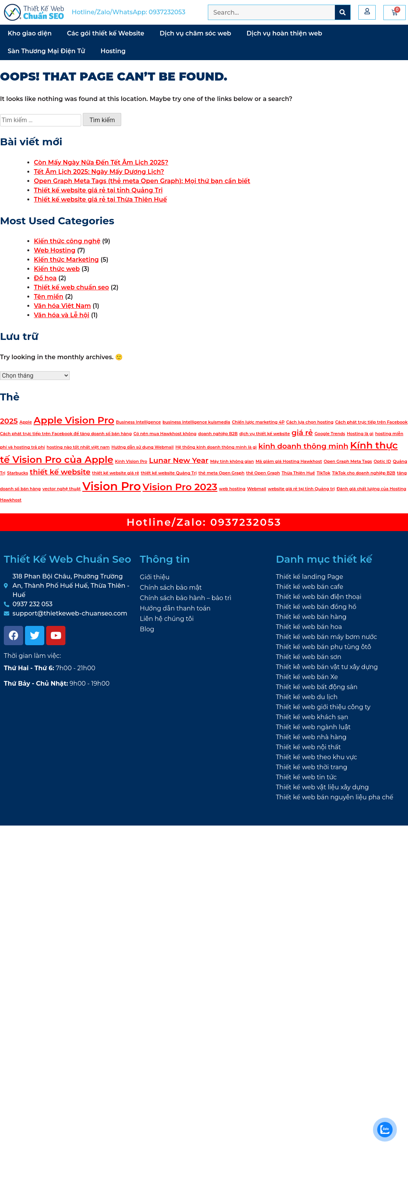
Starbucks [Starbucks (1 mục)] (17, 473)
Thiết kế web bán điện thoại (318, 596)
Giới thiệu (154, 577)
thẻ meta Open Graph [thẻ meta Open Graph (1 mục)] (221, 473)
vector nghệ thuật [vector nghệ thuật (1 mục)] (61, 488)
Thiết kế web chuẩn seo (71, 287)
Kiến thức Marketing (66, 259)
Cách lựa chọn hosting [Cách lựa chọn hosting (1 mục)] (310, 422)
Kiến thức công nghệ (67, 241)
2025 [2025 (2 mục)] (9, 421)
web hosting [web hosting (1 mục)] (232, 488)
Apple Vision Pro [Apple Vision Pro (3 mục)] (73, 420)
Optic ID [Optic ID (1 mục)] (382, 461)
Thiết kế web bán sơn (308, 657)
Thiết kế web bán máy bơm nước (326, 637)
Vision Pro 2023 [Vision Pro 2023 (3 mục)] (179, 487)
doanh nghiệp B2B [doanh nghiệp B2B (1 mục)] (218, 433)
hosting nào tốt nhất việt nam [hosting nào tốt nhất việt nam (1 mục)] (78, 447)
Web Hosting (54, 250)
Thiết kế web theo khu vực (316, 757)
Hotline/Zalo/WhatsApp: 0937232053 (128, 12)
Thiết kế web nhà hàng (311, 737)
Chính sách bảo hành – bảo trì (185, 598)
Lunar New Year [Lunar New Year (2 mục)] (179, 460)
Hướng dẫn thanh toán (175, 608)
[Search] (342, 12)
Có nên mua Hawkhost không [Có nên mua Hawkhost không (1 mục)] (165, 433)
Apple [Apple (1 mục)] (26, 422)
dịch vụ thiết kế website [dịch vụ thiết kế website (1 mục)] (264, 433)
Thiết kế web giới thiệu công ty (323, 707)
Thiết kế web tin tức (306, 777)
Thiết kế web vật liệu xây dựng (322, 787)
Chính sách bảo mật (171, 587)
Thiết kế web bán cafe (309, 586)
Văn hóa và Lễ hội (61, 315)
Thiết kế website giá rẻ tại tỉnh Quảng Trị (98, 190)
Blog (147, 629)
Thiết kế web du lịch (307, 697)
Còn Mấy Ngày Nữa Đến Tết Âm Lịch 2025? (101, 162)
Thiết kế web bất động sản (317, 687)
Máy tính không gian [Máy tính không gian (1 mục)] (232, 461)
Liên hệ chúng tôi (167, 618)
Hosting (112, 51)
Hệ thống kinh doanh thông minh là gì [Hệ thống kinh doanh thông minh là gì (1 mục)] (216, 447)
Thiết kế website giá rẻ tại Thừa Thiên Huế (100, 199)
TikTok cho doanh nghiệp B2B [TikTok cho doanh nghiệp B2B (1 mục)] (363, 473)
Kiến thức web (57, 268)
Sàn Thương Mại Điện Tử (46, 51)
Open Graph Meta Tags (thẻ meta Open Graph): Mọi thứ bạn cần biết (142, 181)
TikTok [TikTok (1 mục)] (324, 473)
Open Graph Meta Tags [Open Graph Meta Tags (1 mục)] (348, 461)
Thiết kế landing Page (309, 576)
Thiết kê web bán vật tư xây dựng (327, 667)
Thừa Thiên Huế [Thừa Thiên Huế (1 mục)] (298, 473)
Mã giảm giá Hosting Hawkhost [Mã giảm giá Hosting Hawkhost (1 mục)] (289, 461)
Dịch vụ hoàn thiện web (284, 33)
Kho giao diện (30, 33)
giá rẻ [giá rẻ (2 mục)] (302, 432)
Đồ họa (45, 278)
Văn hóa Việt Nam (62, 305)
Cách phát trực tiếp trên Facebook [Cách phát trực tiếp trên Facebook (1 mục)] (371, 422)
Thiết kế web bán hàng (311, 617)
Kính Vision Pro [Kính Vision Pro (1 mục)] (131, 461)
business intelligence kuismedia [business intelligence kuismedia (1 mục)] (196, 422)
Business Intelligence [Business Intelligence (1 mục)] (138, 422)
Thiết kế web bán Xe (307, 677)
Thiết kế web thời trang (312, 767)
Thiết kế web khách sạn (312, 717)
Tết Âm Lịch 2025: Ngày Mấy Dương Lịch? (99, 171)
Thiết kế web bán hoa (309, 627)
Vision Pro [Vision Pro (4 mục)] (111, 486)
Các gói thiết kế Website (105, 33)
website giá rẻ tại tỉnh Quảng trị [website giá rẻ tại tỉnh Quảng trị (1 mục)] (301, 488)
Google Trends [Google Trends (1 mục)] (329, 433)
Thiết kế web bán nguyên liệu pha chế (334, 797)
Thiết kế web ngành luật (313, 727)
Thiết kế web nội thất (308, 747)
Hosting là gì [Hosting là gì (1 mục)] (360, 433)
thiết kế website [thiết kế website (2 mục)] (60, 471)
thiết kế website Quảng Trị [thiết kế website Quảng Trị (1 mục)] (169, 473)
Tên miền (48, 296)
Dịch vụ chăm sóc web (195, 33)
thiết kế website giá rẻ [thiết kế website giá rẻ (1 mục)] (115, 473)
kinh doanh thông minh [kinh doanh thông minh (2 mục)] (303, 446)
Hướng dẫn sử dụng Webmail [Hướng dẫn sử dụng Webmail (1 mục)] (142, 447)
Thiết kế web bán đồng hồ (316, 606)
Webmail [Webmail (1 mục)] (256, 488)
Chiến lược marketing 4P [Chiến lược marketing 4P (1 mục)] (258, 422)
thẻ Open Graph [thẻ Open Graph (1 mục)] (263, 473)
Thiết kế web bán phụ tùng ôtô (323, 647)
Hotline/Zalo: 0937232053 (204, 522)
